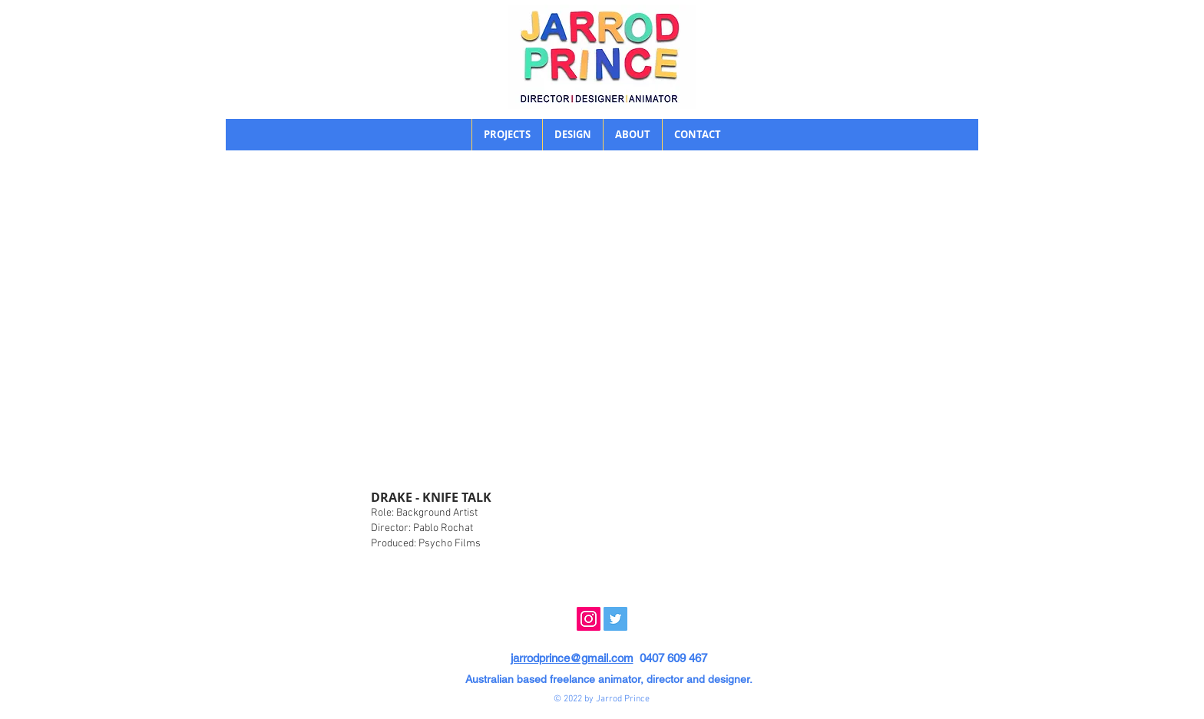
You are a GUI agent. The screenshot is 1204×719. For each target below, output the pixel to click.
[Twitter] (615, 619)
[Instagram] (588, 619)
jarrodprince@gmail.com (572, 658)
